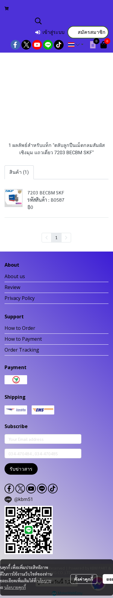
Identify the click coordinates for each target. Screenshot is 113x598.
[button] (70, 21)
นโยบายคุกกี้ (15, 587)
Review (12, 287)
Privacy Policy (20, 298)
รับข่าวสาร (21, 469)
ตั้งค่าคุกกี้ (83, 579)
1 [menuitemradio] (56, 237)
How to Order (20, 328)
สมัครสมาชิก (88, 32)
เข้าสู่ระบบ (49, 32)
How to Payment (23, 339)
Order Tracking (22, 349)
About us (15, 276)
